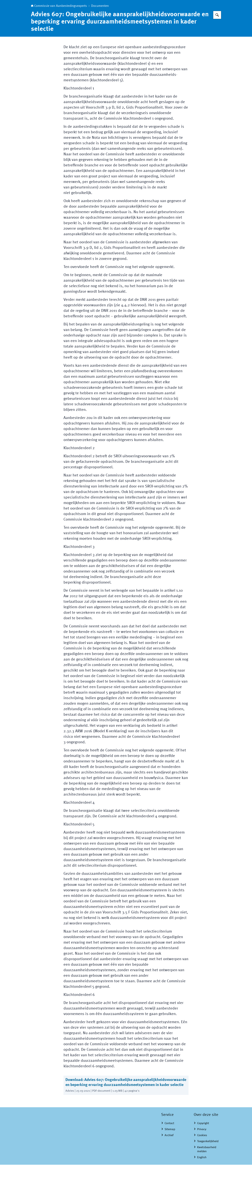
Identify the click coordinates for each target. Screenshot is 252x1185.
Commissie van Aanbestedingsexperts (59, 26)
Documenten (100, 26)
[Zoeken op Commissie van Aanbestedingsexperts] (217, 35)
